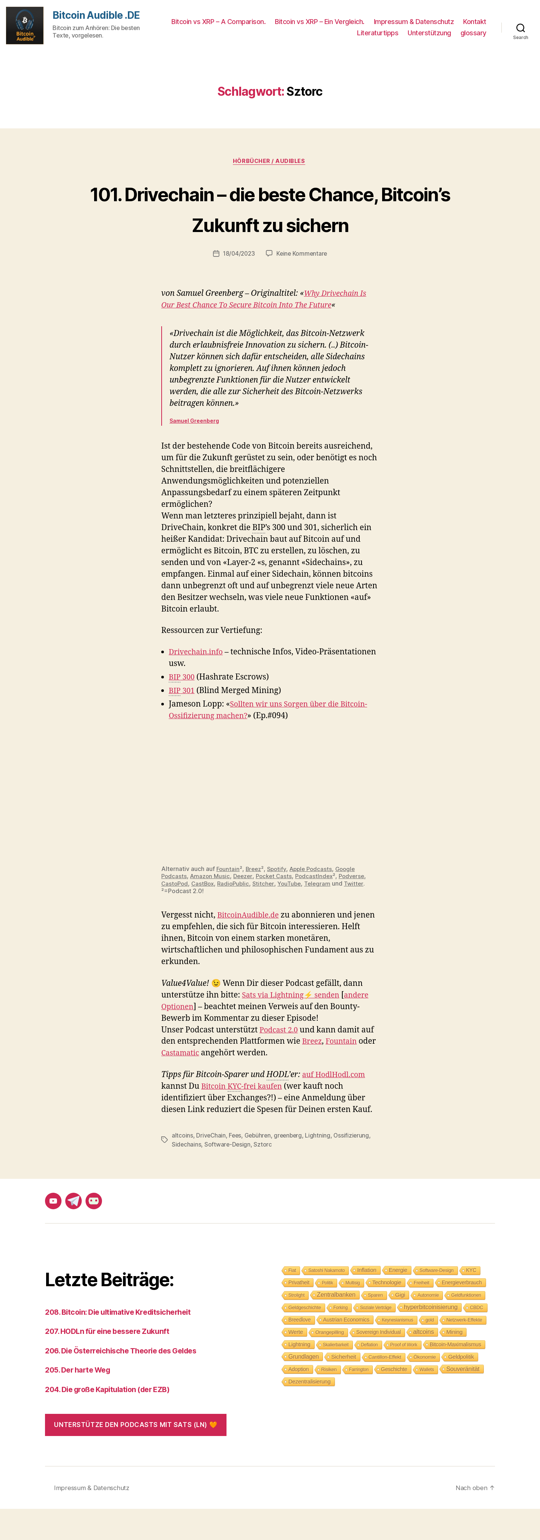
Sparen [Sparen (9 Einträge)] (375, 1326)
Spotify (280, 900)
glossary (473, 33)
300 (182, 709)
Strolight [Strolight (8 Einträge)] (296, 1326)
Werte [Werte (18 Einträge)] (295, 1363)
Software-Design (228, 1175)
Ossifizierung (356, 1166)
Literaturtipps (377, 33)
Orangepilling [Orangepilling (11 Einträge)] (329, 1363)
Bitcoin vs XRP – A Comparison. (218, 22)
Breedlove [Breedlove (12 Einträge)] (299, 1351)
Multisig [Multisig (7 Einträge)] (352, 1314)
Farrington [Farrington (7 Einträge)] (359, 1400)
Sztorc (264, 1175)
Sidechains (186, 1175)
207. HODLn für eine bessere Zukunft (112, 1362)
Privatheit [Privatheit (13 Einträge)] (298, 1314)
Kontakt (474, 22)
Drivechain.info (198, 684)
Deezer (246, 908)
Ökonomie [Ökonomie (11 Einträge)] (425, 1388)
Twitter (362, 915)
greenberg (291, 1166)
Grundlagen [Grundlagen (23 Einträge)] (303, 1387)
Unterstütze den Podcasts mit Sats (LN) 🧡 (135, 1456)
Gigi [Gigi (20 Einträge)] (400, 1326)
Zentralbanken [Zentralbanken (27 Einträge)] (336, 1325)
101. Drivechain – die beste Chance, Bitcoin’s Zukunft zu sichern (270, 223)
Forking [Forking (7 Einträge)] (340, 1338)
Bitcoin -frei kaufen (245, 1117)
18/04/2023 (238, 285)
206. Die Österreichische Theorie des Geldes (128, 1381)
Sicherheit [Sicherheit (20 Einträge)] (343, 1388)
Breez (255, 900)
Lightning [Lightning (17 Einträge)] (299, 1375)
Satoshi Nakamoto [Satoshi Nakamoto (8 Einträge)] (326, 1301)
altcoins (182, 1166)
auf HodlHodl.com (336, 1106)
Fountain (228, 900)
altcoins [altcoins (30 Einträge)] (423, 1363)
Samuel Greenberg (194, 452)
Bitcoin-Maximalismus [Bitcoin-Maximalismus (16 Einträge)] (456, 1376)
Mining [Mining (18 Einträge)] (454, 1363)
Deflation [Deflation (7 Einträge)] (369, 1376)
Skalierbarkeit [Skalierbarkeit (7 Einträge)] (336, 1376)
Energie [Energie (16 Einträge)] (398, 1301)
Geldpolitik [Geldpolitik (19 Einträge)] (461, 1388)
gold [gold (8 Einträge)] (430, 1351)
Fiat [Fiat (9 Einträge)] (292, 1301)
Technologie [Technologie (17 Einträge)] (386, 1313)
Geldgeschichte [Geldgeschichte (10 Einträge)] (304, 1338)
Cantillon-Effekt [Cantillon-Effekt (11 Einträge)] (385, 1388)
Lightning (321, 1166)
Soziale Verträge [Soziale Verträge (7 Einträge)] (376, 1338)
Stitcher (268, 915)
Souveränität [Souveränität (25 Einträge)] (462, 1400)
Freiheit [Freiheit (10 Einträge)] (421, 1314)
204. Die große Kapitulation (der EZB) (113, 1420)
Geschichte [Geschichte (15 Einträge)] (394, 1400)
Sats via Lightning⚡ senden (294, 1026)
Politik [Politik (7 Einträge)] (327, 1314)
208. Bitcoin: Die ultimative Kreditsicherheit (124, 1343)
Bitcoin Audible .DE (98, 16)
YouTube (295, 915)
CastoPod (175, 915)
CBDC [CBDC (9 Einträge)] (476, 1338)
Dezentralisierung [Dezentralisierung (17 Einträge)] (309, 1412)
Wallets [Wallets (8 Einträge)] (427, 1400)
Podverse (360, 908)
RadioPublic (237, 915)
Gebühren (259, 1166)
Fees (236, 1166)
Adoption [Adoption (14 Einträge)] (298, 1400)
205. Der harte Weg (81, 1401)
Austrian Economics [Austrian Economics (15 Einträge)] (346, 1351)
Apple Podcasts (315, 900)
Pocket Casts (279, 908)
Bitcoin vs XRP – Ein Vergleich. (319, 22)
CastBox (205, 915)
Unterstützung (429, 33)
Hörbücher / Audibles (270, 161)
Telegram (325, 915)
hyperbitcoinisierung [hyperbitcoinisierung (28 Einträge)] (431, 1338)
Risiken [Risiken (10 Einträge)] (329, 1400)
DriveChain (211, 1166)
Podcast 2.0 (280, 1061)
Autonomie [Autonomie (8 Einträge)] (428, 1326)
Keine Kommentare (303, 285)
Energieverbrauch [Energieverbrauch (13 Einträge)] (462, 1314)
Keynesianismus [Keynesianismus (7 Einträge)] (397, 1351)
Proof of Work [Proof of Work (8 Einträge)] (403, 1376)
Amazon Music (211, 908)
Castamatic (201, 1084)
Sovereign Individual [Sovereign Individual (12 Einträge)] (378, 1363)
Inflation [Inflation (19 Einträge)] (366, 1301)
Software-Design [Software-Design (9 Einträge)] (437, 1301)
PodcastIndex (320, 908)
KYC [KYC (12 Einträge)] (471, 1301)
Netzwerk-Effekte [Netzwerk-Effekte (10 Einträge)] (464, 1351)
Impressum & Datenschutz (414, 22)
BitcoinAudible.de (250, 947)
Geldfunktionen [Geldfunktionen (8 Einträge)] (466, 1326)
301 (182, 723)
